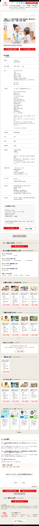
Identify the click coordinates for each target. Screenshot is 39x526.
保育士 (15, 141)
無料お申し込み (14, 516)
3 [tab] (18, 404)
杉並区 (10, 275)
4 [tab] (20, 404)
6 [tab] (23, 404)
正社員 (15, 145)
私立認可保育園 (16, 132)
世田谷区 (4, 275)
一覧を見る (19, 432)
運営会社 (22, 516)
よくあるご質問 (23, 514)
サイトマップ (29, 516)
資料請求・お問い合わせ (15, 514)
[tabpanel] (5, 295)
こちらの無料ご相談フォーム (8, 446)
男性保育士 (19, 45)
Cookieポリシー (35, 516)
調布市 (22, 275)
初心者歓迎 (13, 45)
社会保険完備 (7, 45)
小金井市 (16, 275)
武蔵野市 (28, 275)
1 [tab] (15, 404)
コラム (28, 514)
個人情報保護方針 (35, 514)
